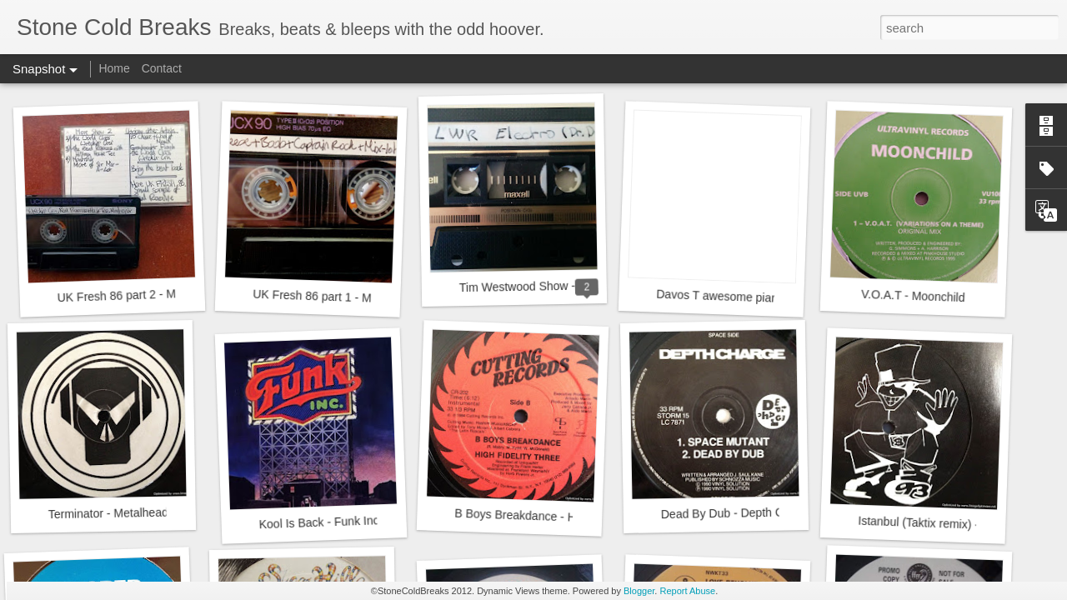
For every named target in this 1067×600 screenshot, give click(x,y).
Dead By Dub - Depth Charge (737, 513)
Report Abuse (687, 591)
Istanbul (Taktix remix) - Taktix (935, 523)
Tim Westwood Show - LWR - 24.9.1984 (562, 286)
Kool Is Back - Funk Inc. (320, 522)
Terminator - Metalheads (111, 514)
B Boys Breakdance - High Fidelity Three (559, 517)
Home (113, 68)
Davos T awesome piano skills (734, 297)
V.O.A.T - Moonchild (913, 296)
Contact (162, 68)
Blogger (639, 591)
